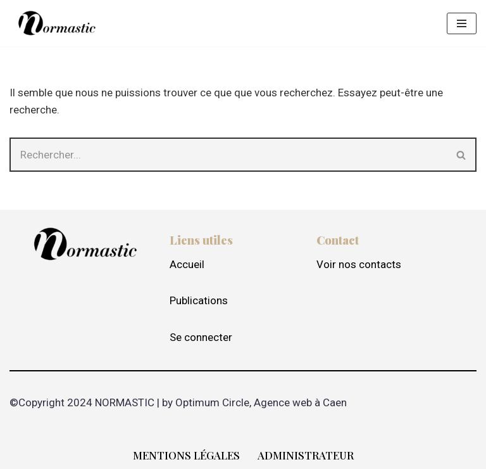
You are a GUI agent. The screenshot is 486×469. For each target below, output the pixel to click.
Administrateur (306, 455)
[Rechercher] (228, 155)
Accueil (187, 264)
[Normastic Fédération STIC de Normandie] (56, 23)
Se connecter (201, 337)
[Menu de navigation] (462, 23)
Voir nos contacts (358, 264)
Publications (199, 300)
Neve (182, 427)
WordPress (289, 427)
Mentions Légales (186, 455)
